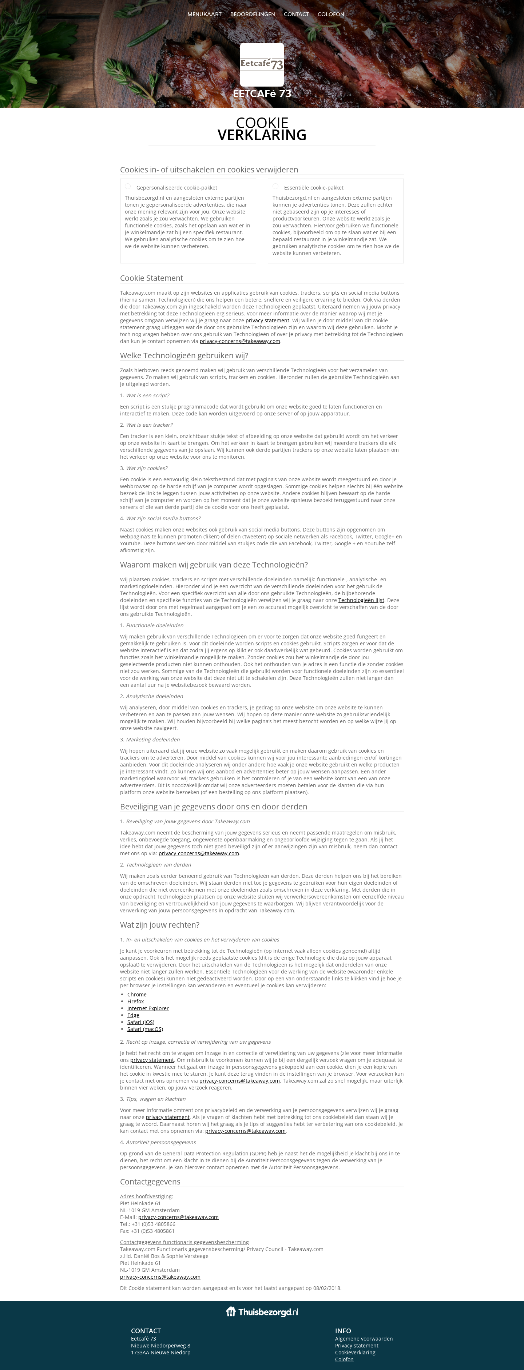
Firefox (135, 1001)
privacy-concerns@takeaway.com (240, 341)
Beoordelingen (252, 14)
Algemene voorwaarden (364, 1338)
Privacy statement (356, 1345)
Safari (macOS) (145, 1028)
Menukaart (204, 14)
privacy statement (267, 320)
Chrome (137, 994)
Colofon (344, 1359)
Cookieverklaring (355, 1352)
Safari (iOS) (140, 1022)
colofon (331, 14)
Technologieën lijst (361, 600)
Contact (296, 14)
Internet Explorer (148, 1008)
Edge (133, 1015)
